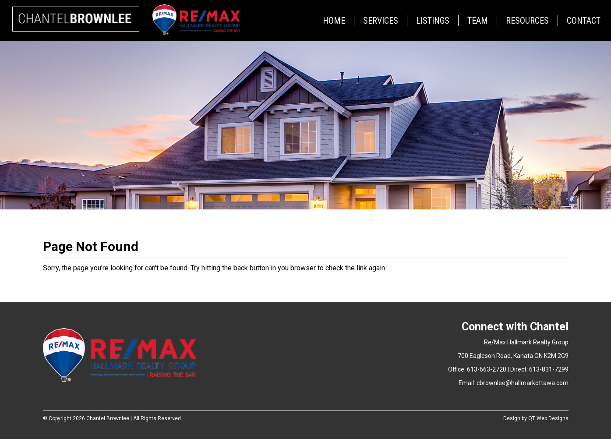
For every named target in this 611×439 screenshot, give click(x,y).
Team (477, 20)
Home (334, 20)
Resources (527, 20)
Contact (583, 20)
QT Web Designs (548, 418)
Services (380, 20)
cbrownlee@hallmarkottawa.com (523, 382)
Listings (432, 20)
